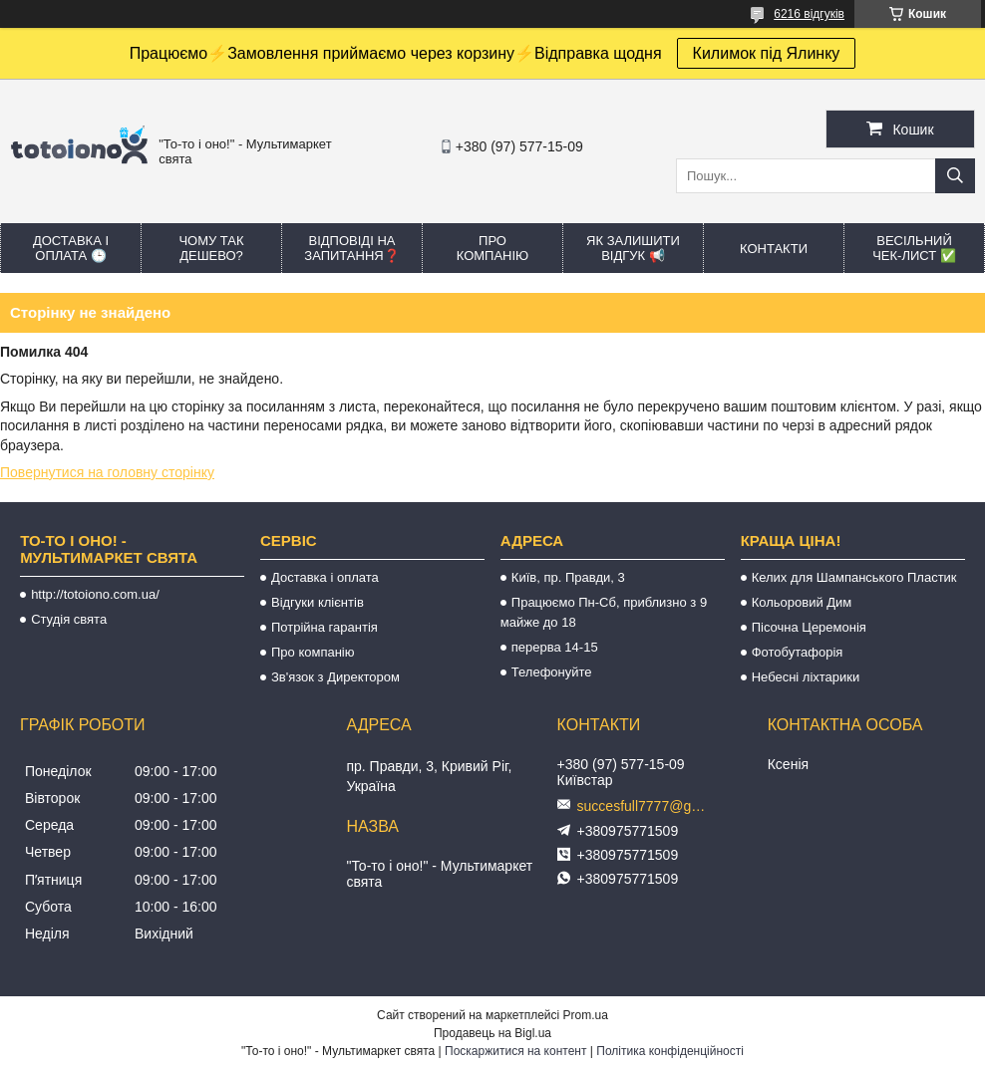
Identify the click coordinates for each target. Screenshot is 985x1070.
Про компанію (493, 248)
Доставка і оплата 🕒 (71, 248)
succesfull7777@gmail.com (647, 806)
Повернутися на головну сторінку (107, 472)
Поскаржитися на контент (515, 1051)
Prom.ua (585, 1015)
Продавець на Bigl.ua (492, 1033)
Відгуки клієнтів (317, 602)
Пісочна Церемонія (809, 627)
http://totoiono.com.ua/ (95, 594)
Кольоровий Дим (802, 602)
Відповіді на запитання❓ (351, 248)
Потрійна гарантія (324, 627)
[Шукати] (955, 175)
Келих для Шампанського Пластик (854, 577)
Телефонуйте (551, 672)
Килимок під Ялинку (766, 53)
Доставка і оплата (325, 577)
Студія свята (69, 619)
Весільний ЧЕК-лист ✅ (914, 248)
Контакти (774, 248)
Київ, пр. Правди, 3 (568, 577)
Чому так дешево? (210, 248)
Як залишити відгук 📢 (633, 248)
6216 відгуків (809, 14)
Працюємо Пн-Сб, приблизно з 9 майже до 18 (603, 612)
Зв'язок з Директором (335, 676)
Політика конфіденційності (670, 1051)
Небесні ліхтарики (806, 676)
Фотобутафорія (797, 652)
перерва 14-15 (554, 647)
